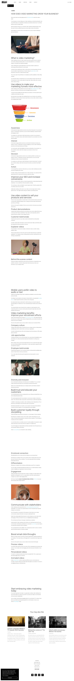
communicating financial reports (32, 507)
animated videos (16, 560)
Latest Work (34, 633)
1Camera (13, 10)
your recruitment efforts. (29, 317)
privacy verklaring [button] (5, 675)
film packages (16, 601)
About (15, 2)
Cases (20, 2)
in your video (34, 523)
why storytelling (16, 429)
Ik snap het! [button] (10, 677)
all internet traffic (30, 17)
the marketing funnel (34, 88)
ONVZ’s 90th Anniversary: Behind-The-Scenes (57, 630)
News (30, 2)
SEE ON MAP (37, 669)
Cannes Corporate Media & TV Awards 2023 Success (16, 629)
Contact (35, 2)
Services (25, 2)
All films (69, 2)
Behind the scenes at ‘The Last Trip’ (36, 630)
